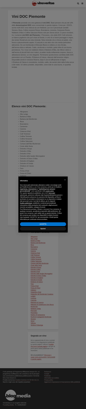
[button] (65, 179)
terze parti (52, 193)
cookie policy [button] (50, 191)
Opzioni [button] (43, 228)
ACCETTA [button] (43, 224)
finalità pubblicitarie (26, 203)
